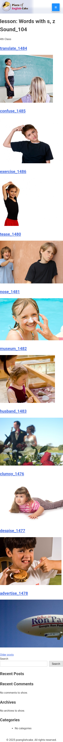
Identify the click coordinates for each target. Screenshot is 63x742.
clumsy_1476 (12, 473)
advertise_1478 (14, 593)
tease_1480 (10, 234)
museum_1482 (13, 348)
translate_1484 (13, 48)
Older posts (7, 654)
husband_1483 (13, 411)
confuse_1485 (13, 111)
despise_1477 (12, 530)
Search (4, 658)
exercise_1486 (13, 171)
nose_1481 (10, 291)
